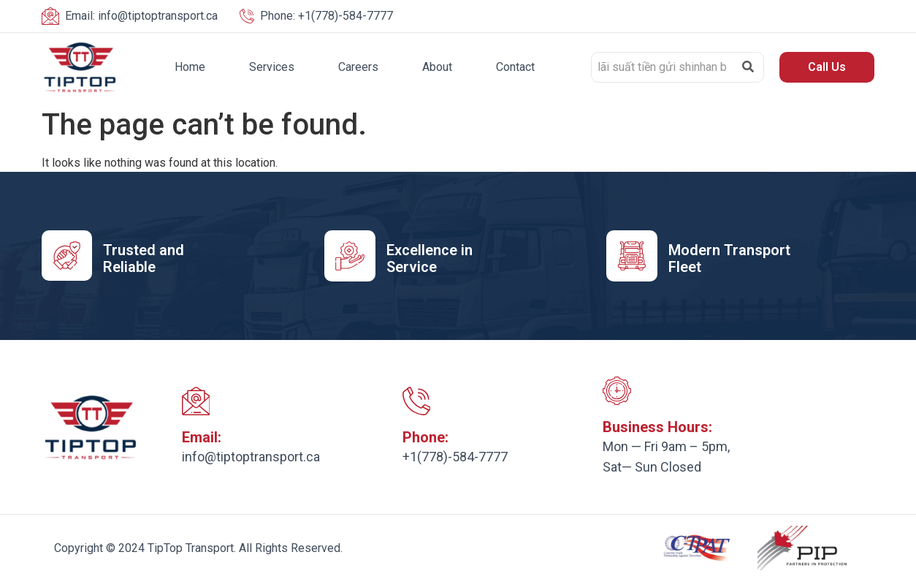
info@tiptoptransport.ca (141, 16)
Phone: (425, 438)
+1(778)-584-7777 (326, 16)
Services (271, 67)
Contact (515, 67)
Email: (201, 438)
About (437, 67)
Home (190, 67)
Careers (358, 67)
